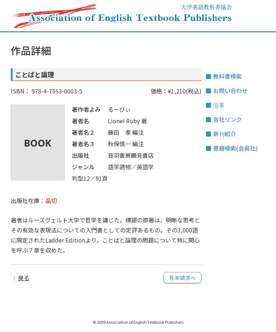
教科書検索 (227, 76)
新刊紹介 (224, 133)
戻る (23, 277)
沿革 (219, 105)
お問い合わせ (230, 90)
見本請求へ (182, 277)
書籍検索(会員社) (235, 148)
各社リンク (227, 119)
